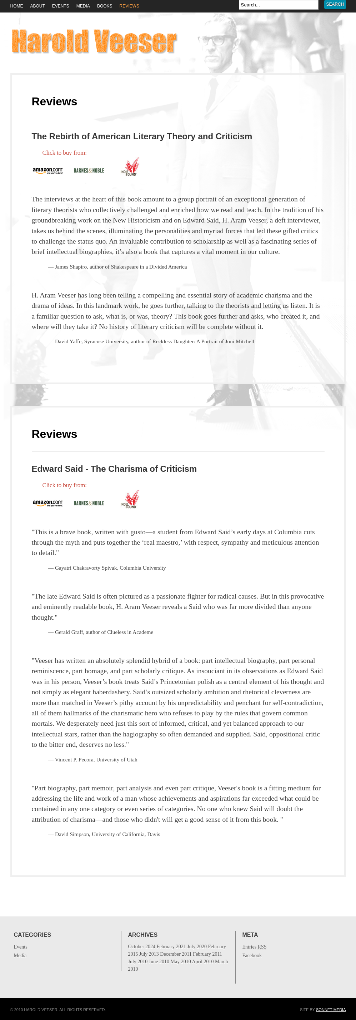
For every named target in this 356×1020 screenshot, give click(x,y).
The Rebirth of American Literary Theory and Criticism (142, 136)
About (37, 6)
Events (60, 6)
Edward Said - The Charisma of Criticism (114, 469)
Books (104, 6)
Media (83, 6)
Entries (254, 947)
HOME (16, 6)
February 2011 (178, 961)
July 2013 (178, 961)
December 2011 (178, 961)
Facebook (252, 955)
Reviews (129, 6)
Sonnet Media (331, 1010)
